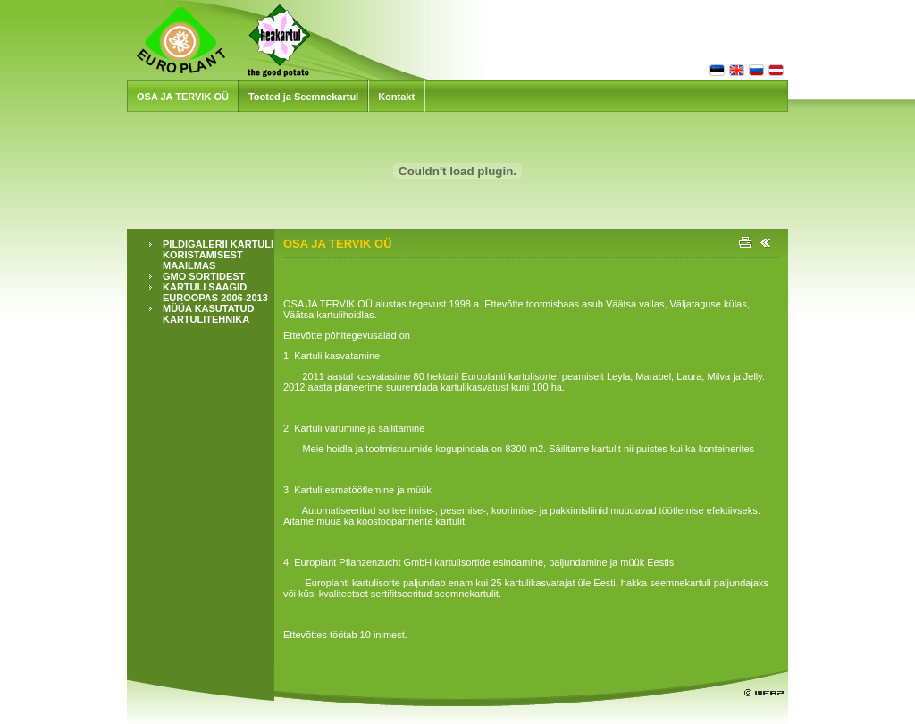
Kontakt (396, 96)
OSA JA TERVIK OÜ (183, 96)
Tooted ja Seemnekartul (303, 96)
